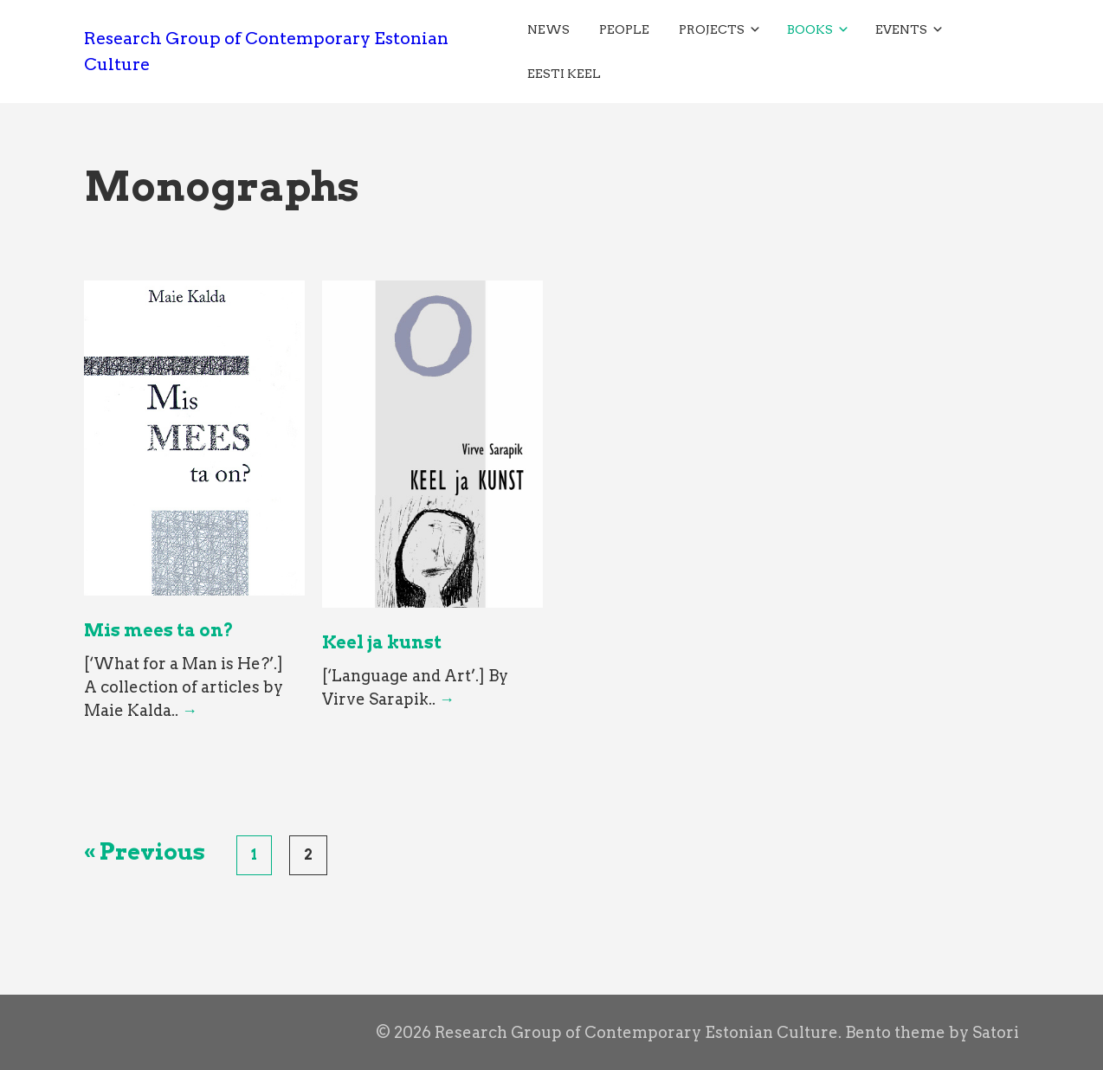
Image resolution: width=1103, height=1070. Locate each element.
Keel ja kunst (382, 642)
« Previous (144, 851)
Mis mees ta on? (159, 630)
